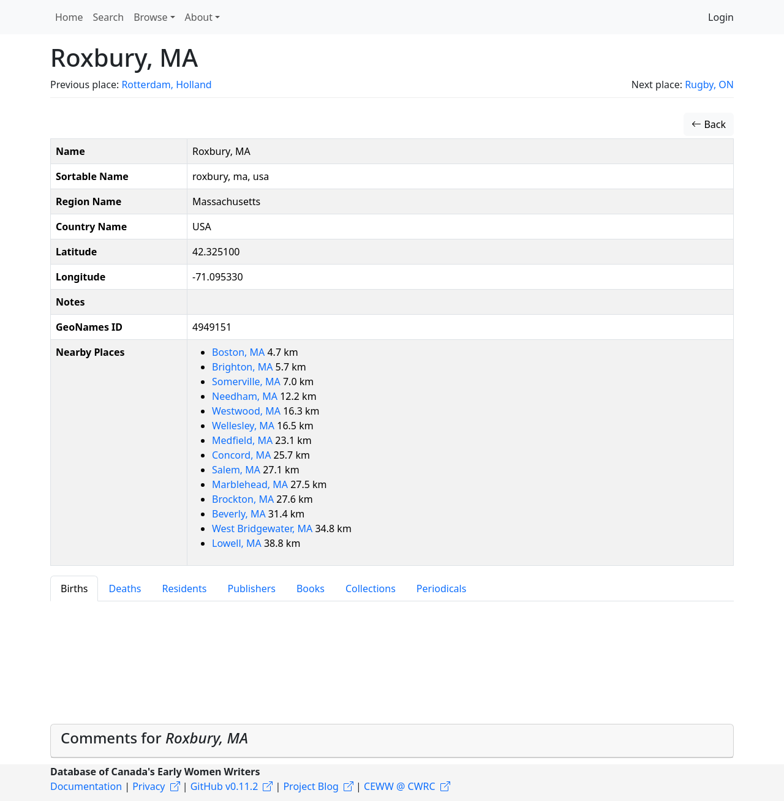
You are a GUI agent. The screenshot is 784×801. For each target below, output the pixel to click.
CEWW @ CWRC (399, 786)
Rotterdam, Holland (166, 84)
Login (721, 17)
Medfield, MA (243, 440)
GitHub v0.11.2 (224, 786)
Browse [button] (150, 17)
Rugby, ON (709, 84)
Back (709, 124)
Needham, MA (246, 396)
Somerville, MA (247, 381)
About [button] (199, 17)
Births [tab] (74, 588)
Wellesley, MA (244, 425)
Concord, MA (243, 455)
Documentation (86, 786)
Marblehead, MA (251, 484)
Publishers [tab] (251, 588)
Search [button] (108, 17)
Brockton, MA (244, 499)
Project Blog (310, 786)
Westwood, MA (247, 411)
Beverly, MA (240, 514)
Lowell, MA (238, 543)
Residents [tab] (184, 588)
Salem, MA (237, 469)
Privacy (148, 786)
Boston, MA (239, 352)
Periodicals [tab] (442, 588)
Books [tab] (310, 588)
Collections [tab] (370, 588)
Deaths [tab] (124, 588)
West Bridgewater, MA (263, 528)
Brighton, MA (244, 367)
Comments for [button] (154, 738)
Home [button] (69, 17)
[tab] (392, 741)
